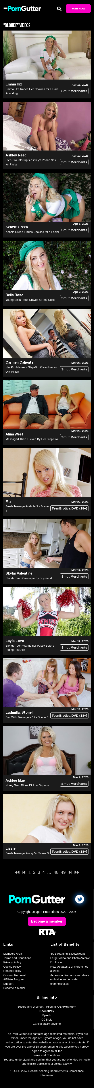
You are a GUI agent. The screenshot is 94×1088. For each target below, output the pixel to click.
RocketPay (46, 1011)
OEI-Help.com (66, 1006)
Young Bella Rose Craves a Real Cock (30, 299)
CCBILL (47, 1019)
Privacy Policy (12, 962)
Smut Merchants (74, 91)
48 (56, 872)
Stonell (27, 712)
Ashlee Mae (15, 780)
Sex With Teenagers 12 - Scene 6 (27, 717)
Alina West (14, 434)
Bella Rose (14, 295)
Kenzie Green (17, 227)
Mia (8, 501)
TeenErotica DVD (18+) (69, 508)
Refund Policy (12, 970)
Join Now (78, 8)
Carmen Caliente (19, 362)
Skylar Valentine (19, 573)
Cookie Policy (12, 966)
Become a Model (14, 988)
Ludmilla (13, 712)
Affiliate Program (14, 979)
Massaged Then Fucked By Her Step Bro (32, 439)
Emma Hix (14, 84)
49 (63, 872)
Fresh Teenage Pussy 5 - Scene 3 (27, 853)
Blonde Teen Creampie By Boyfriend (29, 578)
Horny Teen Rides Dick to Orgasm (27, 785)
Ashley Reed (16, 155)
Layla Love (15, 641)
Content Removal (14, 975)
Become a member (46, 921)
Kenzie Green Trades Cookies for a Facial (32, 232)
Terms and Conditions (17, 958)
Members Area (12, 953)
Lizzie (10, 848)
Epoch (46, 1015)
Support (8, 983)
